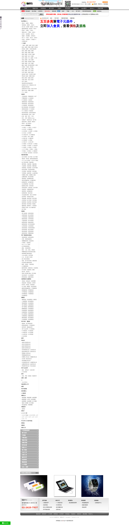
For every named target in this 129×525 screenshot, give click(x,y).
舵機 (33, 269)
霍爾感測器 (31, 233)
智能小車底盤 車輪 (26, 273)
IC (22, 380)
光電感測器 (24, 217)
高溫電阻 (29, 167)
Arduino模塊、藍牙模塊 (27, 255)
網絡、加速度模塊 (26, 248)
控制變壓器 (31, 308)
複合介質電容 (33, 194)
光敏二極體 (31, 68)
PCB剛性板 (24, 332)
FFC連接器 (31, 109)
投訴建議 (106, 4)
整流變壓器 (31, 301)
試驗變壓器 (31, 305)
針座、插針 (24, 116)
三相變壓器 (24, 301)
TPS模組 (24, 151)
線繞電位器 (33, 364)
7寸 (26, 418)
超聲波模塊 (31, 237)
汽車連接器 (24, 96)
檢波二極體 (24, 47)
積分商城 (34, 11)
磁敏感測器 (24, 218)
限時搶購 (27, 11)
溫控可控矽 (24, 90)
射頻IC (32, 25)
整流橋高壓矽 (31, 65)
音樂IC (59, 8)
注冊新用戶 (46, 502)
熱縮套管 (34, 376)
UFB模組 (29, 151)
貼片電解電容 (32, 207)
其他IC (23, 39)
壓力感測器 (24, 213)
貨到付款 (58, 509)
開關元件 (23, 395)
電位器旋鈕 (33, 366)
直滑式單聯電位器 (26, 344)
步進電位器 (33, 349)
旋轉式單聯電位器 (26, 342)
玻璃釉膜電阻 (30, 178)
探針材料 (32, 370)
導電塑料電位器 (25, 366)
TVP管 (35, 58)
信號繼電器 (31, 292)
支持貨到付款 (74, 14)
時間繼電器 (31, 290)
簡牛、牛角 (31, 116)
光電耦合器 (24, 41)
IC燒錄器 (23, 393)
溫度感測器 (31, 213)
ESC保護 (24, 286)
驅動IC (31, 23)
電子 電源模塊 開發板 (26, 235)
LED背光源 (29, 143)
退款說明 (84, 507)
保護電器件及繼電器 (26, 279)
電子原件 (51, 8)
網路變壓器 (24, 317)
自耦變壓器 (24, 315)
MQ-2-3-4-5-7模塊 (26, 244)
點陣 (22, 338)
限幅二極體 (31, 47)
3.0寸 (29, 417)
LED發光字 (24, 142)
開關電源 (24, 299)
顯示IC (32, 34)
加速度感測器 (31, 227)
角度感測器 (24, 229)
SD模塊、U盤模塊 (26, 242)
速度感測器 (24, 227)
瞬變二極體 (31, 52)
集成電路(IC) (24, 21)
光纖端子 (24, 119)
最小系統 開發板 (26, 259)
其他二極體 (24, 70)
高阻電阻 (29, 166)
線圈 (22, 386)
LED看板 (30, 140)
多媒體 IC (28, 39)
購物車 (95, 4)
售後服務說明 (85, 502)
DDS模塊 (24, 269)
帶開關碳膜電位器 (26, 355)
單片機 (36, 26)
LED (73, 11)
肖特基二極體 (31, 54)
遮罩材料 (24, 327)
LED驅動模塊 (25, 266)
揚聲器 (23, 408)
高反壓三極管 (32, 74)
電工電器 (24, 450)
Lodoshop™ (63, 520)
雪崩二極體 (24, 59)
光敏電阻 (29, 164)
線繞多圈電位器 (25, 351)
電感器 (34, 203)
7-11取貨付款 (59, 502)
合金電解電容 (25, 184)
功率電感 (34, 200)
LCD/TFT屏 (24, 413)
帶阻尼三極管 (25, 76)
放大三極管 (31, 70)
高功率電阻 (35, 167)
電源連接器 (31, 101)
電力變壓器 (24, 305)
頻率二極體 (24, 58)
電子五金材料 (25, 329)
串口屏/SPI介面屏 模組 (26, 420)
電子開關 (31, 403)
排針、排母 (24, 118)
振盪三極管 (31, 72)
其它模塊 (34, 273)
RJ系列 (28, 399)
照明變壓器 (31, 312)
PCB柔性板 (24, 334)
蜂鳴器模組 (24, 277)
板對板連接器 (25, 112)
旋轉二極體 (24, 63)
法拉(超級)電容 (25, 194)
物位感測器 (31, 229)
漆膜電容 (24, 191)
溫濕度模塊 (24, 237)
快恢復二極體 (25, 49)
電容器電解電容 (25, 180)
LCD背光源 (24, 152)
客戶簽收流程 (46, 509)
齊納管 (31, 67)
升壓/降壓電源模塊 (86, 11)
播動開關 (29, 397)
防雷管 (23, 284)
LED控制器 (24, 131)
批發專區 (24, 459)
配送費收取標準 (73, 502)
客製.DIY (24, 447)
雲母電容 (31, 185)
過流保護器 (33, 286)
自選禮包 (40, 11)
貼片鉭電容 (24, 157)
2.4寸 (37, 415)
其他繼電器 (24, 295)
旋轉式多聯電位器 (26, 348)
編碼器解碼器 (25, 28)
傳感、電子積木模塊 (27, 260)
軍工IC (23, 37)
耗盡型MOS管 (25, 85)
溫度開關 (33, 281)
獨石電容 (30, 193)
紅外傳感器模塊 (25, 246)
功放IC (27, 37)
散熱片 (23, 410)
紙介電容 (31, 184)
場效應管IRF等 (25, 384)
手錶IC (31, 30)
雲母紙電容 (24, 187)
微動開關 (24, 397)
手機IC (68, 11)
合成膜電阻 (35, 173)
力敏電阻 (24, 166)
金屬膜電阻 (24, 176)
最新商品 (99, 11)
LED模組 (35, 143)
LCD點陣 (24, 147)
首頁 (25, 8)
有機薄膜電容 (30, 189)
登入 (86, 4)
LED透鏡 (35, 131)
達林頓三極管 (25, 74)
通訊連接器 (31, 103)
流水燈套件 (24, 275)
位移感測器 (31, 226)
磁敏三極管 (31, 77)
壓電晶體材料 (25, 325)
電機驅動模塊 (25, 241)
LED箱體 (30, 131)
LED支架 (24, 133)
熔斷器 (28, 286)
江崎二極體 (31, 59)
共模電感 (24, 200)
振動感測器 (24, 233)
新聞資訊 (56, 514)
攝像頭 (23, 425)
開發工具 (23, 427)
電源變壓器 (24, 303)
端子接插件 (28, 123)
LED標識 (24, 143)
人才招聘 (50, 514)
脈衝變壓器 (31, 310)
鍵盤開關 (24, 399)
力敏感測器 (24, 220)
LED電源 (24, 464)
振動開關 (34, 397)
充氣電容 (24, 189)
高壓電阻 (24, 167)
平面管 (27, 67)
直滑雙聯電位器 (25, 349)
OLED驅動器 (32, 134)
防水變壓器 (24, 314)
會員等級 (45, 505)
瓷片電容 (24, 209)
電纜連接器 (24, 101)
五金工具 (24, 452)
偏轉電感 (24, 205)
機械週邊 (24, 462)
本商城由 (58, 520)
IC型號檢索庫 (26, 430)
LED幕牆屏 (24, 140)
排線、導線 (24, 376)
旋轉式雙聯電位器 (26, 346)
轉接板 (23, 323)
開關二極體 (31, 90)
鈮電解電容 (24, 182)
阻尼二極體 (24, 61)
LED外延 (24, 129)
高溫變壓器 (24, 310)
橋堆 (37, 65)
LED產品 (24, 127)
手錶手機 (100, 8)
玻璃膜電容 (24, 193)
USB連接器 (24, 105)
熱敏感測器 (31, 217)
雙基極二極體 (31, 61)
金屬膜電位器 (33, 362)
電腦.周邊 (35, 8)
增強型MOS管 (32, 85)
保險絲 (23, 281)
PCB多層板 (30, 332)
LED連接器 (30, 98)
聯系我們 (44, 514)
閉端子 (23, 123)
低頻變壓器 (31, 319)
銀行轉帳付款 (59, 507)
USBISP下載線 (34, 160)
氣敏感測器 (31, 222)
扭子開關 (34, 401)
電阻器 (23, 158)
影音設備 (24, 445)
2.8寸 (26, 417)
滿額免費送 (47, 11)
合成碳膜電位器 (25, 362)
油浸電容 (24, 196)
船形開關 (33, 399)
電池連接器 (30, 105)
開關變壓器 (24, 308)
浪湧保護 (32, 284)
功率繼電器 (24, 292)
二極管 (62, 11)
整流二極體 (35, 45)
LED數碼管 (30, 138)
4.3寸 (23, 418)
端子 (35, 96)
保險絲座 (24, 282)
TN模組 (31, 149)
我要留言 (79, 514)
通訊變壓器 (31, 317)
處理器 (30, 28)
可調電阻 (24, 173)
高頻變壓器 (29, 299)
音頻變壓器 (31, 303)
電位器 (23, 340)
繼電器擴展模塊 (34, 158)
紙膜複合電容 (25, 185)
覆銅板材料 (29, 327)
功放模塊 (36, 268)
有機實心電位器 (25, 357)
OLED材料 (24, 136)
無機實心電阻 (32, 175)
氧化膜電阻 (31, 176)
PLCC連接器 (25, 110)
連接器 (23, 94)
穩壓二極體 (28, 45)
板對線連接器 (25, 114)
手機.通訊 (24, 437)
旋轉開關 (24, 401)
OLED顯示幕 (25, 134)
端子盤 (34, 119)
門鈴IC (35, 28)
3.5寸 (36, 417)
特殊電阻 (34, 171)
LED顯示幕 (24, 138)
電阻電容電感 (24, 154)
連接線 (29, 376)
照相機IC (28, 35)
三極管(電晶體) (32, 49)
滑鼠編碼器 (24, 404)
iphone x (92, 8)
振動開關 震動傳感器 (27, 253)
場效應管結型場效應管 (27, 83)
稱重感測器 (24, 222)
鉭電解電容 (33, 180)
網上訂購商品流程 (47, 507)
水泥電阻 (24, 171)
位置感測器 (24, 226)
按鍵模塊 (29, 269)
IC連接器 (30, 100)
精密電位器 (33, 351)
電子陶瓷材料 (29, 323)
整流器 (36, 47)
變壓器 (23, 297)
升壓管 (23, 67)
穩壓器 (35, 299)
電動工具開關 (25, 403)
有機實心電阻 (25, 175)
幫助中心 (100, 4)
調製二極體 (24, 54)
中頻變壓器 (24, 319)
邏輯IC (28, 25)
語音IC (23, 34)
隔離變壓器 (31, 315)
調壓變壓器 (31, 314)
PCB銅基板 (30, 330)
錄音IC (36, 37)
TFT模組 (34, 147)
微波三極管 (24, 77)
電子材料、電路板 (25, 321)
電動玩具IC (24, 32)
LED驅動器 (29, 129)
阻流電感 (29, 203)
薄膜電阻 (24, 178)
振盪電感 (24, 202)
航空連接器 (32, 107)
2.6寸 (23, 417)
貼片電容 (30, 157)
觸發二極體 (31, 50)
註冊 (89, 4)
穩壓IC (27, 23)
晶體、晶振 (24, 378)
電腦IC (23, 35)
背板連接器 (24, 103)
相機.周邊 (76, 8)
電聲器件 (23, 406)
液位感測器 (31, 215)
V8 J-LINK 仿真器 (26, 160)
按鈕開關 (29, 401)
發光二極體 (30, 136)
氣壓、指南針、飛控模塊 (28, 264)
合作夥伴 (61, 514)
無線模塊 (31, 241)
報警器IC (33, 35)
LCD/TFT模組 (25, 149)
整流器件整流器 (25, 87)
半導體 (24, 435)
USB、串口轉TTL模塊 (27, 257)
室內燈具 (67, 8)
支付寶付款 (59, 505)
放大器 (23, 26)
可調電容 (34, 205)
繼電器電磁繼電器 (26, 288)
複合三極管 (31, 79)
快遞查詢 (73, 514)
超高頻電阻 (24, 169)
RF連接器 (31, 110)
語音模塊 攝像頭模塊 (27, 262)
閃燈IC (23, 30)
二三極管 (23, 43)
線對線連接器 (32, 112)
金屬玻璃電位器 (25, 364)
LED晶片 (34, 127)
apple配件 (84, 8)
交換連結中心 (98, 502)
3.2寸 (33, 417)
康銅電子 (29, 205)
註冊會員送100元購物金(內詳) (90, 14)
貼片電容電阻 (25, 162)
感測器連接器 (25, 109)
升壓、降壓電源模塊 (27, 239)
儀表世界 (24, 457)
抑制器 (27, 284)
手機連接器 (24, 98)
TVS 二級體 (24, 92)
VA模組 (35, 149)
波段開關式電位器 (26, 360)
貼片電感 (29, 200)
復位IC (31, 37)
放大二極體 (31, 56)
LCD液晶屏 (35, 145)
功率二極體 (31, 63)
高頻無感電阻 (31, 169)
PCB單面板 (30, 334)
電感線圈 (24, 198)
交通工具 (24, 454)
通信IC (23, 23)
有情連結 (67, 514)
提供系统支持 (70, 520)
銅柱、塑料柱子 (25, 370)
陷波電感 (29, 202)
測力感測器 (31, 220)
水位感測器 (31, 275)
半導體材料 (32, 325)
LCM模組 (29, 147)
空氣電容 (30, 187)
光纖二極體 (24, 68)
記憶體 (27, 26)
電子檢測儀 (24, 388)
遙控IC (34, 32)
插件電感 (34, 198)
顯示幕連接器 (25, 107)
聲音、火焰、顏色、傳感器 (28, 250)
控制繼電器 (24, 293)
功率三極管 (24, 72)
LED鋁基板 (24, 371)
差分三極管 (24, 81)
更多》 (37, 473)
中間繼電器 (34, 288)
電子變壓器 (24, 306)
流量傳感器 (24, 215)
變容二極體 (24, 52)
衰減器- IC (33, 39)
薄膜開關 (30, 404)
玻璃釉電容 (29, 191)
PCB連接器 (24, 100)
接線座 (29, 121)
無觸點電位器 (33, 357)
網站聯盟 (85, 514)
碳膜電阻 (29, 173)
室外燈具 (35, 152)
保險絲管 (28, 281)
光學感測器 (31, 218)
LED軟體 (29, 133)
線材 (22, 373)
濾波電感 (29, 198)
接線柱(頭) (29, 119)
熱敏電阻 (31, 162)
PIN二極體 (30, 58)
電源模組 (24, 25)
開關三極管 (32, 76)
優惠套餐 (54, 11)
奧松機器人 (24, 391)
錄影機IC (28, 34)
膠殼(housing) (31, 118)
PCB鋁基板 (24, 336)
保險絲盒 (29, 282)
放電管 (34, 282)
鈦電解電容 (31, 182)
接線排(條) (24, 121)
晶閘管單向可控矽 (26, 88)
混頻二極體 (24, 56)
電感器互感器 (30, 196)
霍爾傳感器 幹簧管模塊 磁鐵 (28, 251)
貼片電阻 (35, 157)
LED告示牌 (30, 142)
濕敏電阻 (34, 164)
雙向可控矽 (34, 88)
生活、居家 (25, 467)
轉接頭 (33, 121)
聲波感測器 (24, 231)
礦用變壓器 (31, 306)
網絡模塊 (34, 260)
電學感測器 (31, 231)
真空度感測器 (31, 224)
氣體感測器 (24, 224)
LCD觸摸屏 (34, 151)
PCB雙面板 (24, 330)
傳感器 (23, 211)
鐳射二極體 (24, 50)
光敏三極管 (24, 79)
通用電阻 (24, 164)
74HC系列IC (25, 382)
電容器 (27, 158)
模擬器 (31, 26)
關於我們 (38, 514)
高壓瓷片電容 (25, 207)
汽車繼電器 (31, 293)
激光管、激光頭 (25, 271)
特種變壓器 (24, 312)
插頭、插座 (32, 114)
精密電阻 (29, 171)
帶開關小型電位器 (26, 353)
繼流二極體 (24, 65)
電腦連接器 (31, 96)
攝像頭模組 (31, 277)
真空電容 (35, 187)
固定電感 (34, 202)
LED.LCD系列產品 (25, 125)
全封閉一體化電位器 (27, 358)
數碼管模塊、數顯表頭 (27, 268)
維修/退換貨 (85, 505)
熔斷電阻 (34, 166)
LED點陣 (29, 145)
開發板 (23, 423)
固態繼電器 (24, 290)
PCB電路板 (32, 329)
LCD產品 (29, 127)
